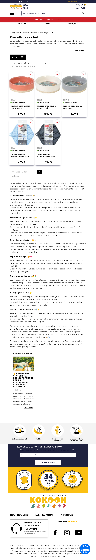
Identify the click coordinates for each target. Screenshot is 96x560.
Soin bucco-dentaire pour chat (50, 341)
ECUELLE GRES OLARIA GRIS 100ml (73, 107)
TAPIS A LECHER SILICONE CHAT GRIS (46, 155)
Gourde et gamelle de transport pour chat (63, 344)
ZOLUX (13, 100)
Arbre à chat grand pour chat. (23, 347)
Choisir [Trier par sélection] (36, 63)
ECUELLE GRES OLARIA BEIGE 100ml (46, 107)
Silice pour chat (36, 344)
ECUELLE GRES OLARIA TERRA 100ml (20, 107)
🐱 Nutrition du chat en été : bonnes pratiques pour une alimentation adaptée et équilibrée (23, 380)
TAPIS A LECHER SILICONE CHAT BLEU (20, 155)
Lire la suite (79, 50)
